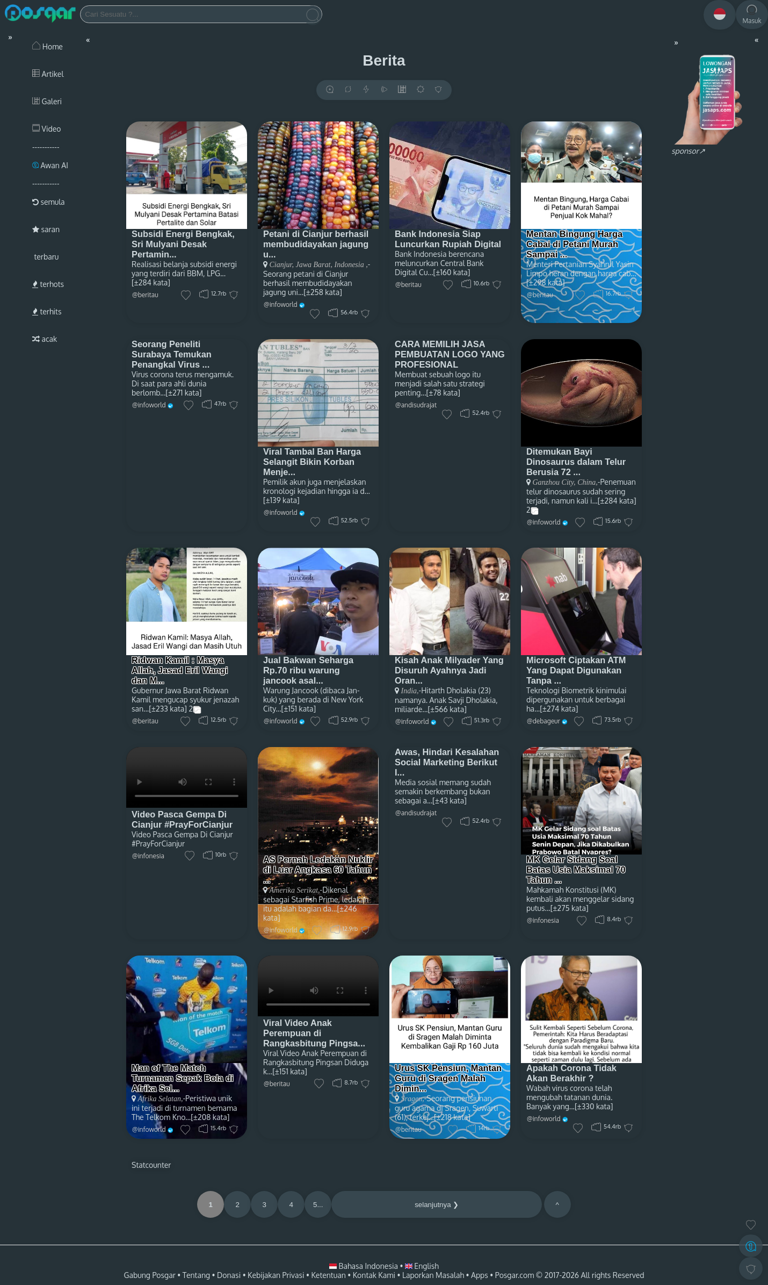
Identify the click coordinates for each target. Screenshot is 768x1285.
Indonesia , (350, 265)
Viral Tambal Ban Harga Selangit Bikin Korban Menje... (312, 462)
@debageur (543, 721)
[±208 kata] (210, 1117)
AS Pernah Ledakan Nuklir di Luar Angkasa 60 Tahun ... (318, 870)
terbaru (45, 256)
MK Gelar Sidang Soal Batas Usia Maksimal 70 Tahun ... (576, 870)
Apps (479, 1275)
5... (318, 1205)
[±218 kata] (452, 1117)
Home (47, 46)
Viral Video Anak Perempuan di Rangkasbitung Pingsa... (314, 1033)
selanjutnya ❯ (437, 1205)
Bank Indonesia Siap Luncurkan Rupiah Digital (448, 239)
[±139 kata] (281, 500)
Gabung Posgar (149, 1275)
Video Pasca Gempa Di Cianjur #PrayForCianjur (182, 819)
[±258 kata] (322, 292)
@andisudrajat (416, 405)
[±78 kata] (443, 392)
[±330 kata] (594, 1106)
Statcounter (151, 1164)
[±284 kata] (151, 282)
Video (46, 128)
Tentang (196, 1275)
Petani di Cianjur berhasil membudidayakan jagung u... (315, 244)
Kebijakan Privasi (276, 1275)
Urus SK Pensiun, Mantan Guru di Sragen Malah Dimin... (448, 1078)
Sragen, (412, 1099)
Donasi (229, 1275)
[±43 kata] (449, 800)
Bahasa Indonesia (364, 1265)
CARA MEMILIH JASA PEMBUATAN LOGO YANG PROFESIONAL (450, 354)
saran (46, 229)
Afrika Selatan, (160, 1099)
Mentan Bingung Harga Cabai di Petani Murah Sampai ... (574, 244)
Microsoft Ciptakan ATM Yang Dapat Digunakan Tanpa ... (576, 670)
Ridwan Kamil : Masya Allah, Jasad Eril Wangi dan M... (180, 670)
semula (48, 201)
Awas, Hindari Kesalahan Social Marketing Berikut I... (447, 762)
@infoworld (281, 304)
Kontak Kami (374, 1275)
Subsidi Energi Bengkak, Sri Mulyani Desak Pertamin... (183, 244)
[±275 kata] (569, 908)
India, (410, 691)
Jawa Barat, (313, 265)
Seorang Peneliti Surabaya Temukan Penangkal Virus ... (172, 354)
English (422, 1265)
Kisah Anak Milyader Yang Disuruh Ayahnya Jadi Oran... (449, 670)
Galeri (47, 101)
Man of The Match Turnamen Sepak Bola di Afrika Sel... (183, 1078)
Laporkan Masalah (433, 1275)
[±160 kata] (451, 272)
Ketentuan (328, 1275)
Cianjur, (282, 265)
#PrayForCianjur (158, 843)
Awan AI (50, 165)
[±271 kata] (183, 392)
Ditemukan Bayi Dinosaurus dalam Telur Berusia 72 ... (576, 462)
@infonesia (148, 856)
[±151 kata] (298, 708)
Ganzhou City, (554, 482)
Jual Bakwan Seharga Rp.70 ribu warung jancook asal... (308, 670)
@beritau (145, 295)
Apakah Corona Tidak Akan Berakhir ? (571, 1073)
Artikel (47, 73)
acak (44, 338)
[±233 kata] (168, 708)
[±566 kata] (447, 709)
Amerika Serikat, (295, 890)
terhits (46, 311)
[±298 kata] (545, 282)
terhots (48, 284)
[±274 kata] (559, 708)
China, (587, 482)
